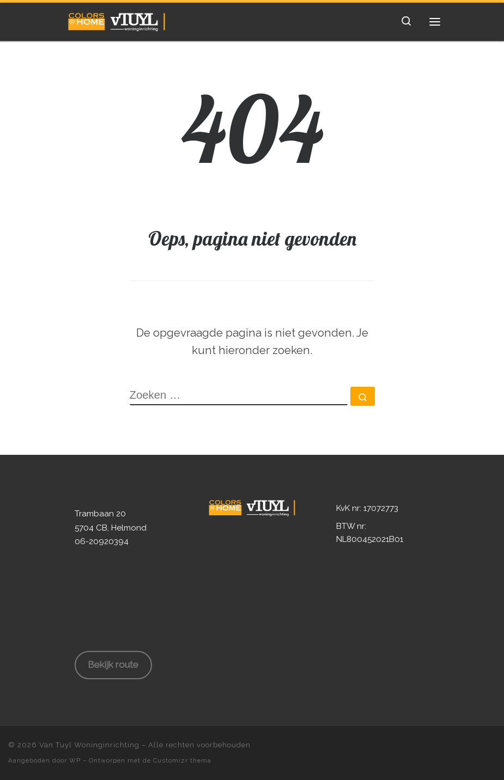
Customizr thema (182, 760)
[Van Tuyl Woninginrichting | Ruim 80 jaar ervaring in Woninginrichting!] (116, 19)
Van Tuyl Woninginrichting (89, 745)
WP (75, 760)
